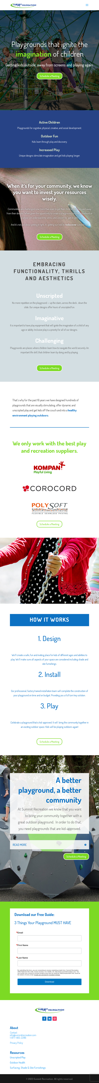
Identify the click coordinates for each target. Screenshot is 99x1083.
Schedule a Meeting (49, 76)
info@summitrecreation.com (23, 1035)
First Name (23, 945)
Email (20, 933)
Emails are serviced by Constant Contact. (47, 975)
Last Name (23, 958)
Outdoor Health (17, 1062)
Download (49, 982)
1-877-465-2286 (18, 1037)
